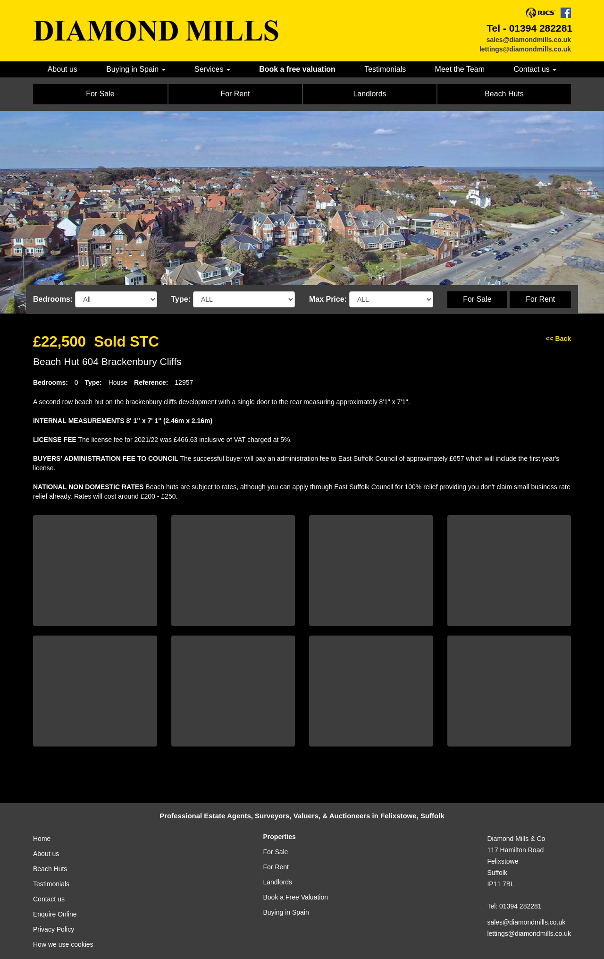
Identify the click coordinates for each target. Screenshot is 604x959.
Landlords (278, 882)
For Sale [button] (100, 94)
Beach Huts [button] (504, 94)
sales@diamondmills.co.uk (529, 39)
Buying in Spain (286, 912)
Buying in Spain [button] (136, 69)
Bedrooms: (53, 299)
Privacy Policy (53, 929)
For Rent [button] (235, 94)
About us (62, 69)
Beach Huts (50, 869)
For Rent (540, 299)
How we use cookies (63, 944)
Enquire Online (55, 914)
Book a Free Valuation (295, 897)
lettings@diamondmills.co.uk (525, 49)
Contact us (49, 899)
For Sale (477, 299)
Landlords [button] (369, 94)
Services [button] (212, 69)
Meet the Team (460, 69)
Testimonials (385, 69)
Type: (181, 299)
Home (41, 838)
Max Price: (328, 299)
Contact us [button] (534, 69)
